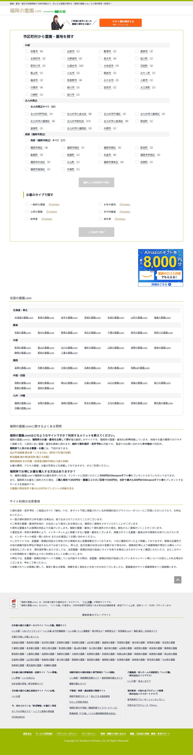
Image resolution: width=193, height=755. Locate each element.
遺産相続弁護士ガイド (112, 678)
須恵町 (144, 162)
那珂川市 (35, 65)
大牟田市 (109, 65)
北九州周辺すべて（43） (43, 106)
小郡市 (144, 80)
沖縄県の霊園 (50, 665)
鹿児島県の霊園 (34, 665)
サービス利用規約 (44, 733)
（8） (80, 114)
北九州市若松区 (76, 121)
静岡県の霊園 (170, 648)
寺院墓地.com (124, 631)
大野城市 (72, 58)
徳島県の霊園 (48, 659)
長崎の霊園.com (69, 403)
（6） (37, 51)
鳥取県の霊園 (140, 654)
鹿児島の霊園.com (163, 403)
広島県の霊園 (17, 659)
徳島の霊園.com (139, 382)
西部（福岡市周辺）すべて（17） (48, 140)
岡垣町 (144, 121)
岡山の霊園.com (69, 382)
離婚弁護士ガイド (77, 683)
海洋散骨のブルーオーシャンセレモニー (146, 699)
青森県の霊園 (33, 642)
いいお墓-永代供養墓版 (54, 631)
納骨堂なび (110, 631)
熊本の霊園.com (92, 403)
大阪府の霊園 (78, 654)
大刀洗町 (145, 87)
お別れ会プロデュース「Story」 (142, 705)
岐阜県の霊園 (155, 648)
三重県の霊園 (33, 654)
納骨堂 (41, 219)
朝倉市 (108, 73)
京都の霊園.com (46, 367)
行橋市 (34, 87)
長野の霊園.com (139, 347)
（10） (76, 66)
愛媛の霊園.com (22, 387)
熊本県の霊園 (153, 659)
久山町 (71, 162)
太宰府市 (35, 58)
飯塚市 (108, 51)
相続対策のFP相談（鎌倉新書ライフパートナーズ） (93, 708)
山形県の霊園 (93, 642)
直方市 (108, 58)
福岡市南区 (73, 147)
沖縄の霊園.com (22, 408)
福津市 (34, 80)
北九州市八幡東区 (150, 114)
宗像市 (34, 51)
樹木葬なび (97, 631)
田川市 (71, 94)
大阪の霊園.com (69, 367)
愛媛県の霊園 (78, 659)
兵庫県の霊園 (93, 654)
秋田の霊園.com (116, 317)
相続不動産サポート (78, 696)
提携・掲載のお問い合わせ (113, 733)
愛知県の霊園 (17, 654)
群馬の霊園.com (69, 332)
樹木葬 (114, 219)
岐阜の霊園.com (162, 347)
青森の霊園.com (46, 317)
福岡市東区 (36, 147)
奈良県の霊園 (108, 654)
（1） (74, 51)
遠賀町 (34, 128)
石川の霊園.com (69, 347)
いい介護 (131, 681)
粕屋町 (71, 155)
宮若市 (108, 87)
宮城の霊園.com (92, 317)
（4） (111, 58)
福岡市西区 (110, 147)
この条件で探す (96, 232)
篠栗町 (34, 155)
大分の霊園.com (116, 403)
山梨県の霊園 (125, 648)
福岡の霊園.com (22, 403)
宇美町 (71, 169)
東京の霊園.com (139, 332)
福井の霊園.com (92, 347)
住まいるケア (144, 681)
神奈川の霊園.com (163, 332)
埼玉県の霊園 (168, 642)
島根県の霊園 (155, 654)
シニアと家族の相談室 (43, 711)
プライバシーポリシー (67, 733)
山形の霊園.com (139, 317)
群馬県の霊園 (153, 642)
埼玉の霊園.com (92, 332)
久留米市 (72, 65)
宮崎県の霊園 (17, 665)
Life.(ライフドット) (31, 631)
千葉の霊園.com (116, 332)
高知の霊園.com (46, 387)
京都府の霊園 (63, 654)
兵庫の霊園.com (92, 367)
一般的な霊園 (44, 204)
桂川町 (144, 58)
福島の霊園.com (162, 317)
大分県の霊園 (168, 659)
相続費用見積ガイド (89, 678)
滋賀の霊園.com (22, 367)
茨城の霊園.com (22, 332)
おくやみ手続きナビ (21, 711)
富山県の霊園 (80, 648)
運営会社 (27, 733)
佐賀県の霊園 (123, 659)
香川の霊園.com (162, 382)
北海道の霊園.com (23, 317)
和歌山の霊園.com (140, 367)
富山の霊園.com (46, 347)
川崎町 (34, 94)
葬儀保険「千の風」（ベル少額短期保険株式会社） (93, 713)
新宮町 (144, 147)
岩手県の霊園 (48, 642)
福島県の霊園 (108, 642)
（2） (111, 51)
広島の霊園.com (92, 382)
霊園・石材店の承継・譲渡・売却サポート (150, 733)
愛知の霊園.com (46, 352)
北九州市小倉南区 (114, 121)
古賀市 (71, 51)
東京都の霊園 (33, 648)
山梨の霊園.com (116, 347)
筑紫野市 (72, 80)
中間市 (108, 128)
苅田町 (144, 65)
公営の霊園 (43, 212)
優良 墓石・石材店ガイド (145, 631)
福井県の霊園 (110, 648)
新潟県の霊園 (65, 648)
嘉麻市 (144, 51)
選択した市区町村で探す (96, 182)
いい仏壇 (16, 696)
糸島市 (108, 155)
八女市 (71, 73)
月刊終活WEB (18, 717)
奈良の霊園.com (116, 367)
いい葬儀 (15, 678)
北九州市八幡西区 (40, 121)
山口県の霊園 (33, 659)
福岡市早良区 (147, 155)
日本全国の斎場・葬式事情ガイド (27, 683)
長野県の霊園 (140, 648)
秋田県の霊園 (78, 642)
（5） (112, 66)
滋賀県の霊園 (48, 654)
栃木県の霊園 (138, 642)
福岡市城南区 (38, 169)
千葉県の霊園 (17, 648)
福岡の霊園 (26, 10)
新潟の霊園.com (22, 347)
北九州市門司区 (39, 114)
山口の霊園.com (116, 382)
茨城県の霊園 (123, 642)
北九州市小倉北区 (77, 114)
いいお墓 (87, 601)
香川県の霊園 (63, 659)
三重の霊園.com (69, 352)
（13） (79, 121)
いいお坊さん (28, 678)
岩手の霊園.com (69, 317)
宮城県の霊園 (63, 642)
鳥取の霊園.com (22, 382)
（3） (74, 87)
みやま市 (109, 80)
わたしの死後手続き (78, 702)
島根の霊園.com (46, 382)
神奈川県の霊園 (49, 648)
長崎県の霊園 (138, 659)
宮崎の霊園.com (139, 403)
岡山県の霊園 (170, 654)
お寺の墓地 (117, 204)
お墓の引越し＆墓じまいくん (25, 637)
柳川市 (71, 87)
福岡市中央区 (38, 162)
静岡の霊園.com (22, 352)
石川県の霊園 (95, 648)
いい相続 (73, 678)
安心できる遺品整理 (100, 696)
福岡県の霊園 (108, 659)
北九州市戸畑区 (112, 114)
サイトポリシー (89, 733)
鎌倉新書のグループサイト (96, 615)
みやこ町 (145, 73)
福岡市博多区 (111, 162)
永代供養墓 (117, 212)
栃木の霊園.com (46, 332)
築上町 (34, 73)
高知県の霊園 (93, 659)
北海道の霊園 (17, 642)
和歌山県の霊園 (124, 654)
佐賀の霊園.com (46, 403)
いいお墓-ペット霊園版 (79, 631)
